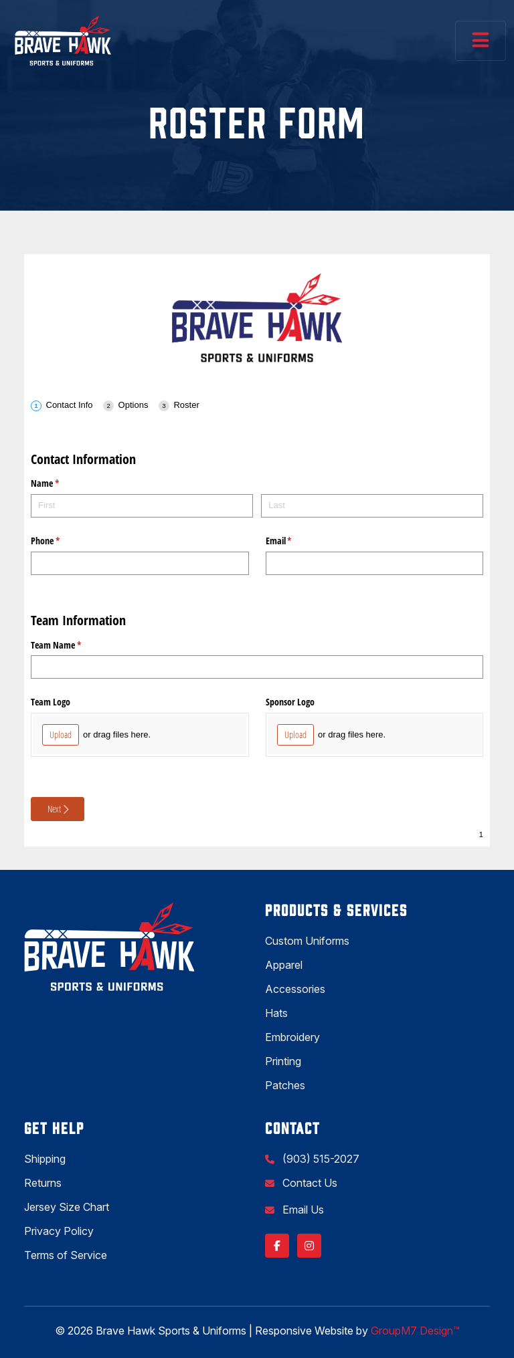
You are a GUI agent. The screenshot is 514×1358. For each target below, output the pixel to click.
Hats (276, 1013)
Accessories (295, 989)
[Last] (372, 506)
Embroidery (292, 1037)
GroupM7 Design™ (415, 1330)
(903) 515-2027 (319, 1158)
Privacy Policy (59, 1231)
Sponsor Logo (290, 701)
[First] (142, 506)
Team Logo (50, 701)
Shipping (45, 1158)
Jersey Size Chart (66, 1207)
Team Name (71, 645)
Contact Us (308, 1183)
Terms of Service (65, 1255)
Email (294, 541)
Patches (285, 1085)
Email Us (302, 1209)
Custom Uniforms (307, 940)
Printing (283, 1061)
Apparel (284, 965)
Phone (61, 541)
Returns (43, 1183)
